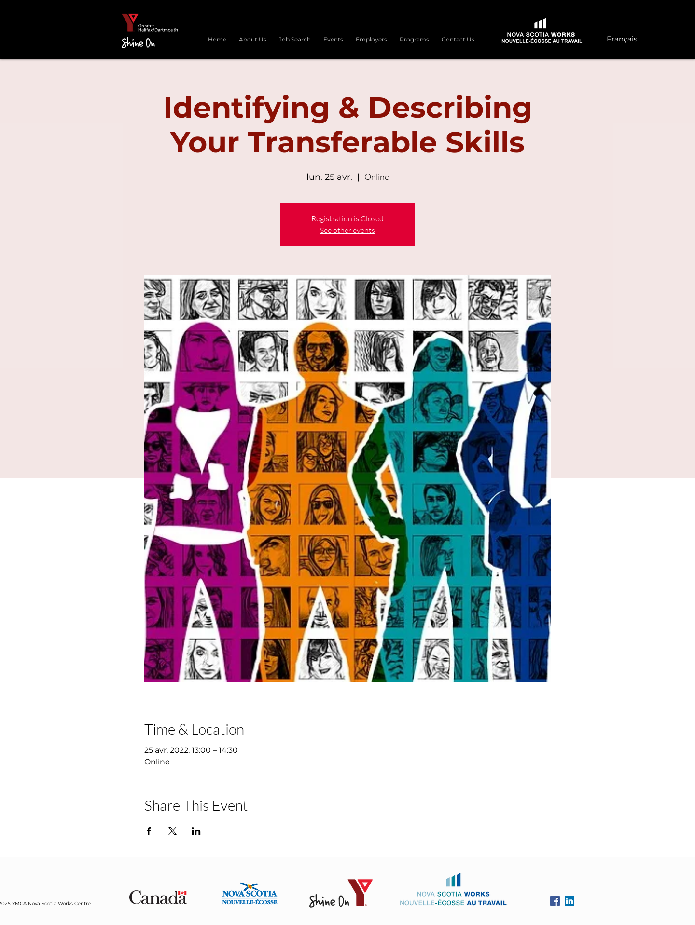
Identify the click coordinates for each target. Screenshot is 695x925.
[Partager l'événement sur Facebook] (148, 831)
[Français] (621, 38)
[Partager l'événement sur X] (172, 831)
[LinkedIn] (569, 901)
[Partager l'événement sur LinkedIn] (196, 831)
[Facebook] (555, 901)
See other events (347, 230)
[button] (414, 35)
